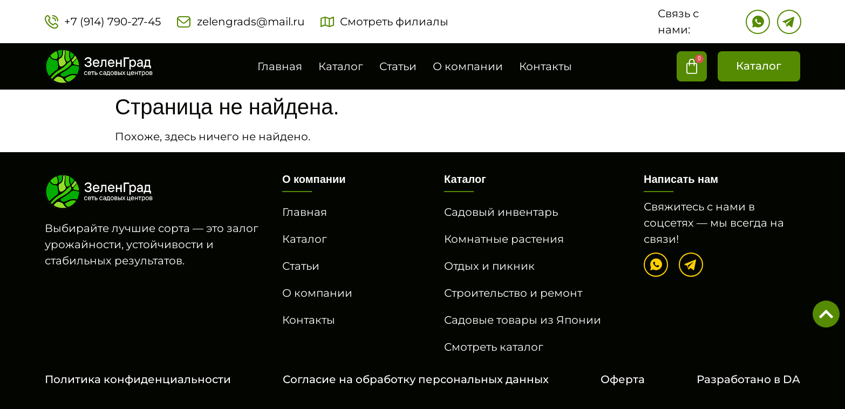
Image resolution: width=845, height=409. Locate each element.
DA (791, 379)
